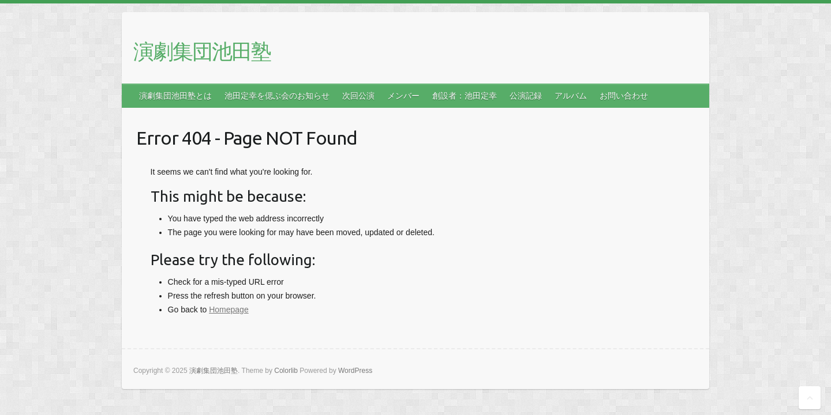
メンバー (403, 95)
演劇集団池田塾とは (175, 95)
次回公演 (358, 95)
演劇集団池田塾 (202, 51)
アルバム (571, 95)
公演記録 (526, 95)
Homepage (229, 309)
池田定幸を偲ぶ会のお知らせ (277, 95)
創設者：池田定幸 (464, 95)
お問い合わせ (624, 95)
